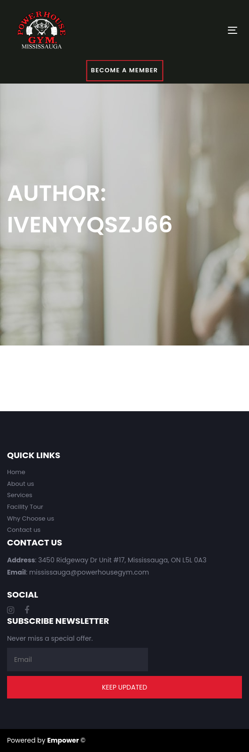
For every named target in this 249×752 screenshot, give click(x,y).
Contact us (23, 529)
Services (19, 495)
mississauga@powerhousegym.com (89, 572)
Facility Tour (25, 506)
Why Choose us (30, 518)
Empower (63, 740)
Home (16, 472)
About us (20, 483)
